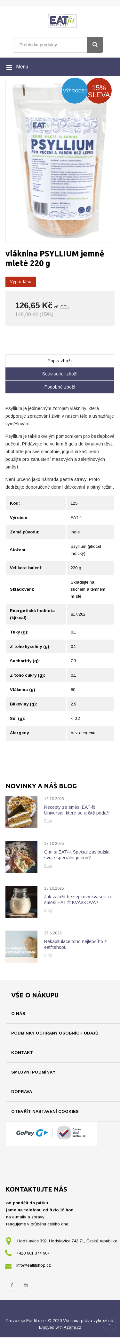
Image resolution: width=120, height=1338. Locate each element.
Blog (48, 821)
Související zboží (60, 373)
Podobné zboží (60, 387)
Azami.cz (72, 1328)
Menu (22, 66)
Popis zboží (60, 360)
